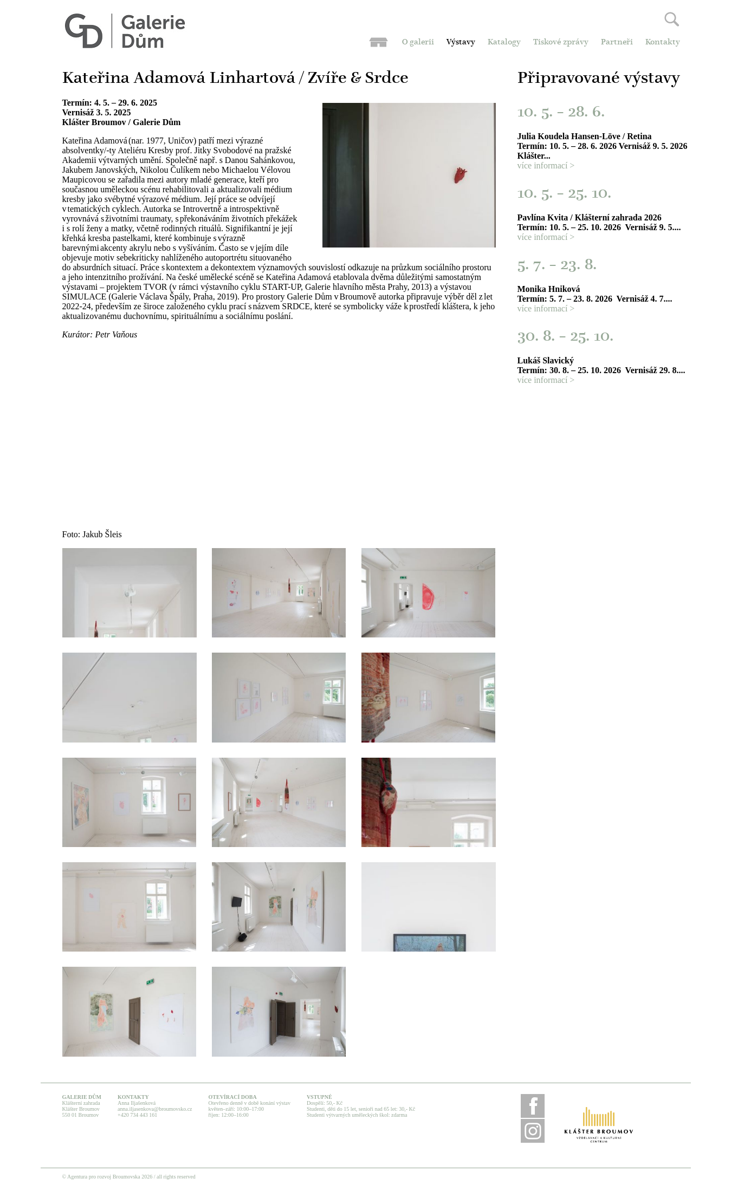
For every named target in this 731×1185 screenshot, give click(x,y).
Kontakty (662, 42)
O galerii (418, 42)
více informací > (546, 165)
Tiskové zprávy (560, 42)
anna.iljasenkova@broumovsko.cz (155, 1109)
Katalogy (504, 42)
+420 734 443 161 (137, 1115)
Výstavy (461, 42)
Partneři (617, 42)
